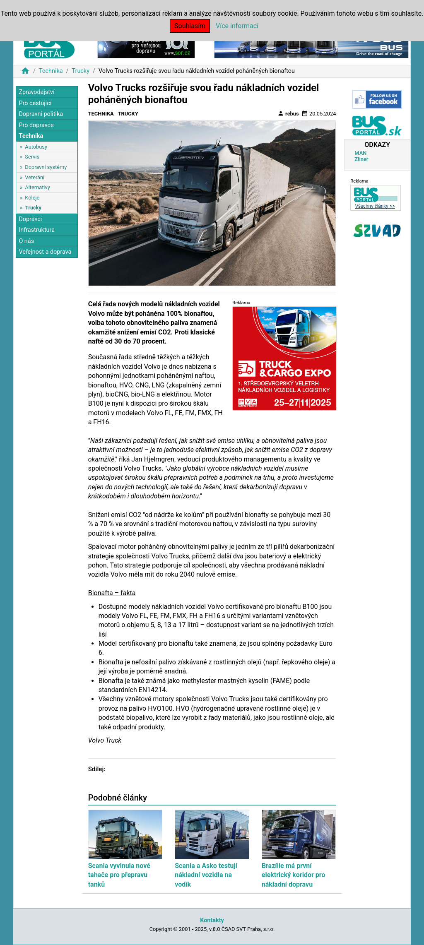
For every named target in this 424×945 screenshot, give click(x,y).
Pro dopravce (36, 125)
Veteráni (34, 177)
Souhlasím (189, 26)
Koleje (32, 198)
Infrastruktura (37, 229)
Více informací (237, 26)
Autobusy (36, 147)
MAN (360, 153)
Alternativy (37, 187)
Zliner (361, 159)
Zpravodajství (36, 92)
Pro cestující (35, 103)
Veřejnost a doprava (45, 251)
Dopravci (30, 219)
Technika (51, 71)
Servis (32, 157)
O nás (26, 241)
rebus (288, 113)
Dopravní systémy (46, 167)
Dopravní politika (41, 114)
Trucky (80, 71)
